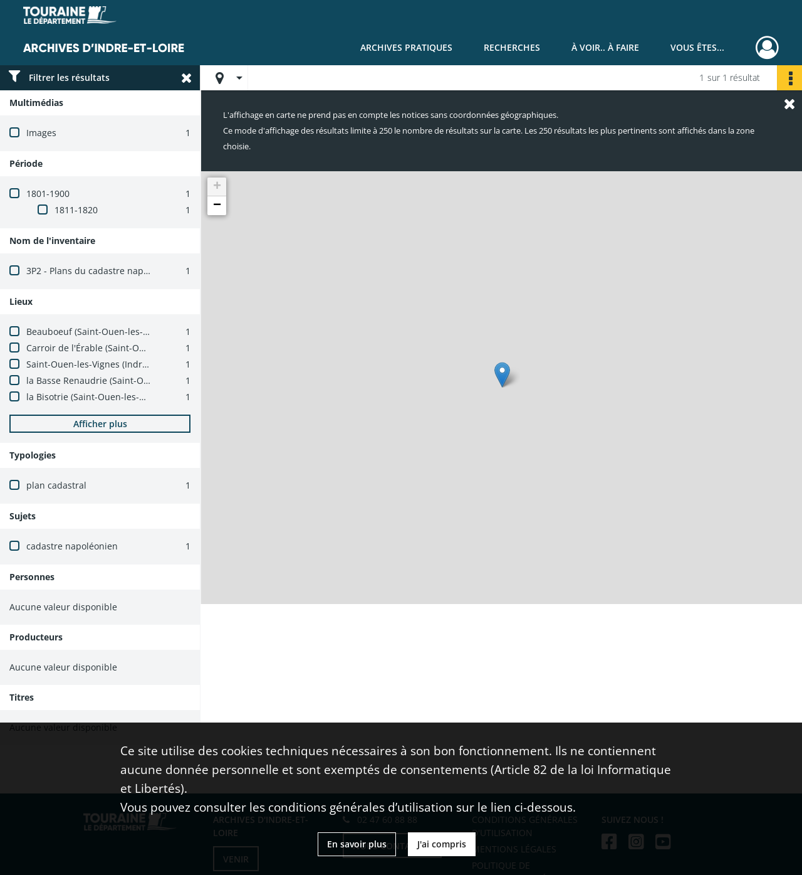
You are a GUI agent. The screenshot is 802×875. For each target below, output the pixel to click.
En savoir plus (357, 844)
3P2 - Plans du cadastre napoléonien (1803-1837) (128, 271)
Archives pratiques (406, 47)
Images (41, 133)
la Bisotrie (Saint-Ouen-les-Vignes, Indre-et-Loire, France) (145, 397)
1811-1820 (76, 210)
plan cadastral (56, 485)
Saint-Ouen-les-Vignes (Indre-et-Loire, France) (122, 364)
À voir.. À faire (605, 47)
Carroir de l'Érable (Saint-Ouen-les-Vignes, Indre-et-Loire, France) (162, 348)
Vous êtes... (697, 47)
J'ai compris (441, 844)
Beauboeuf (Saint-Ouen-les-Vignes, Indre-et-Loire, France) (147, 331)
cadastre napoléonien (72, 546)
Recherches (512, 47)
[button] (502, 375)
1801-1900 (48, 193)
